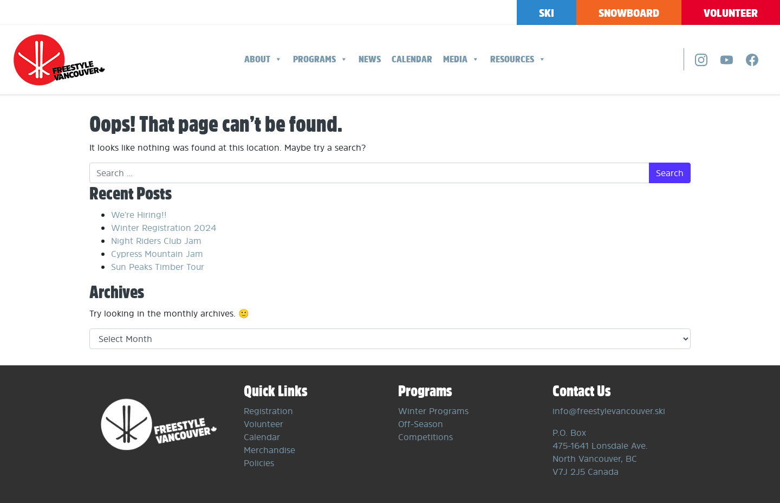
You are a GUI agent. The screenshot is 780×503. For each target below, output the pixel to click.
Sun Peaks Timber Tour (157, 267)
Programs (320, 59)
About (263, 59)
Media (461, 59)
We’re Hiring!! (139, 215)
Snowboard (629, 12)
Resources (518, 59)
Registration (268, 411)
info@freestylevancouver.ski (608, 411)
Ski (546, 12)
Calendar (412, 59)
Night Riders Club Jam (156, 241)
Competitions (425, 437)
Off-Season (420, 424)
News (370, 59)
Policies (259, 463)
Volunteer (731, 12)
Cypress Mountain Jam (157, 254)
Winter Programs (433, 411)
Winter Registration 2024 (163, 228)
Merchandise (269, 450)
